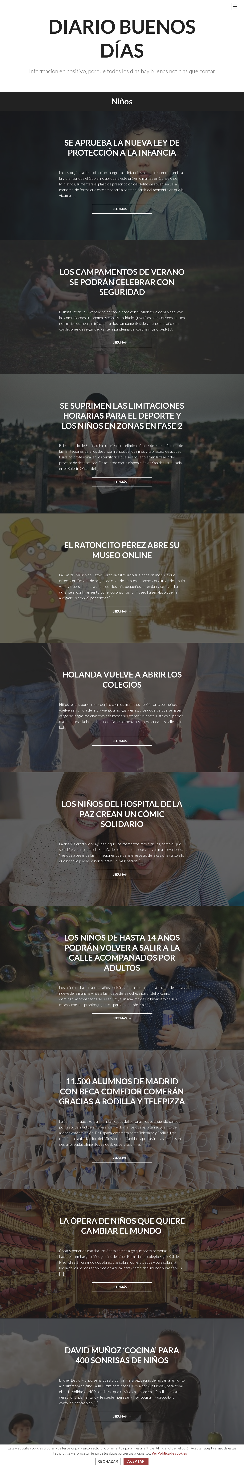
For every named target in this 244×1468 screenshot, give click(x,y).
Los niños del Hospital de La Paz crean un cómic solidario (122, 814)
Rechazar (107, 1461)
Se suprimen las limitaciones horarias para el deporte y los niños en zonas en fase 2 (122, 416)
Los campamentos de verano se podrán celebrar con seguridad (122, 282)
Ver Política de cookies (169, 1453)
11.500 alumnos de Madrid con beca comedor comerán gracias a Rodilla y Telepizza (122, 1091)
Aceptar (135, 1461)
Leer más (130, 210)
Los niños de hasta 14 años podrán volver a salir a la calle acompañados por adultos (122, 952)
